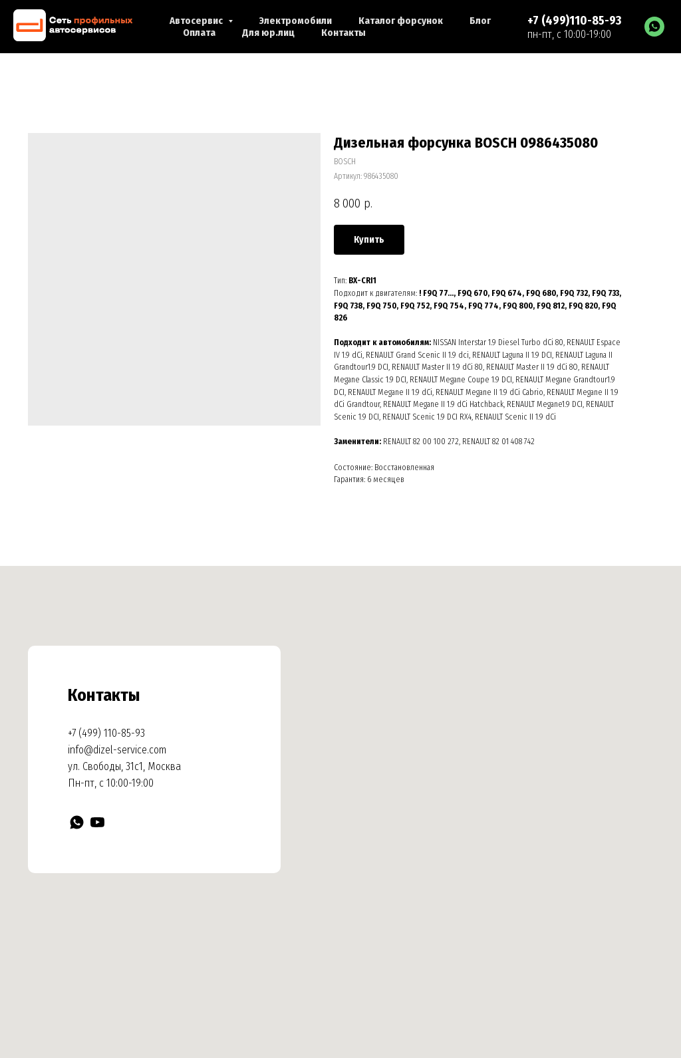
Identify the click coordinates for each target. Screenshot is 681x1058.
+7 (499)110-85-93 (574, 20)
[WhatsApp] (654, 27)
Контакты (343, 33)
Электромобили (295, 21)
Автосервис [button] (197, 21)
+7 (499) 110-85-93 (106, 733)
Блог (480, 21)
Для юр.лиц (268, 33)
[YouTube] (97, 822)
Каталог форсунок (400, 21)
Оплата (199, 33)
